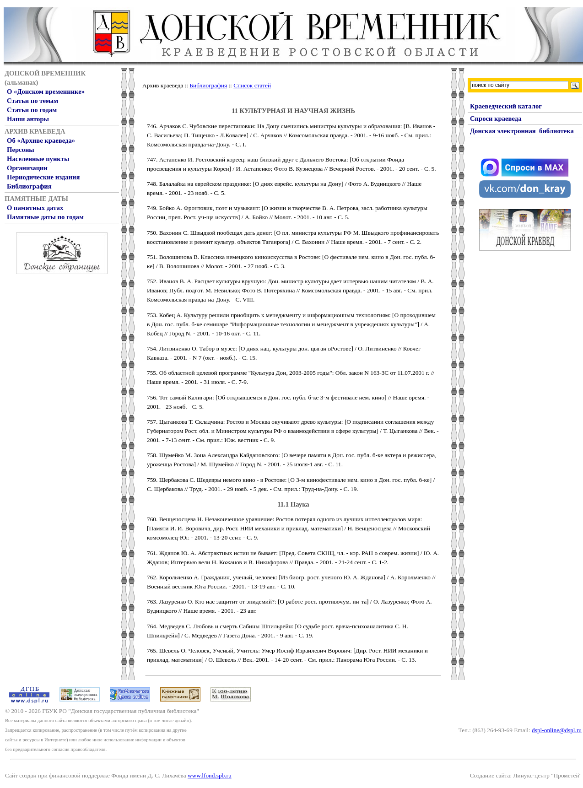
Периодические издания (43, 177)
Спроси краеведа (496, 118)
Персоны (20, 149)
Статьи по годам (32, 109)
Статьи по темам (32, 100)
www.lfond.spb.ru (210, 775)
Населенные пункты (38, 158)
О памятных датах (35, 207)
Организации (27, 168)
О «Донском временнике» (46, 91)
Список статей (252, 85)
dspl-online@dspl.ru (557, 730)
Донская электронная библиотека (522, 131)
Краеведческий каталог (506, 106)
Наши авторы (28, 119)
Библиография (29, 186)
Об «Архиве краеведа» (41, 140)
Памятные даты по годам (45, 217)
